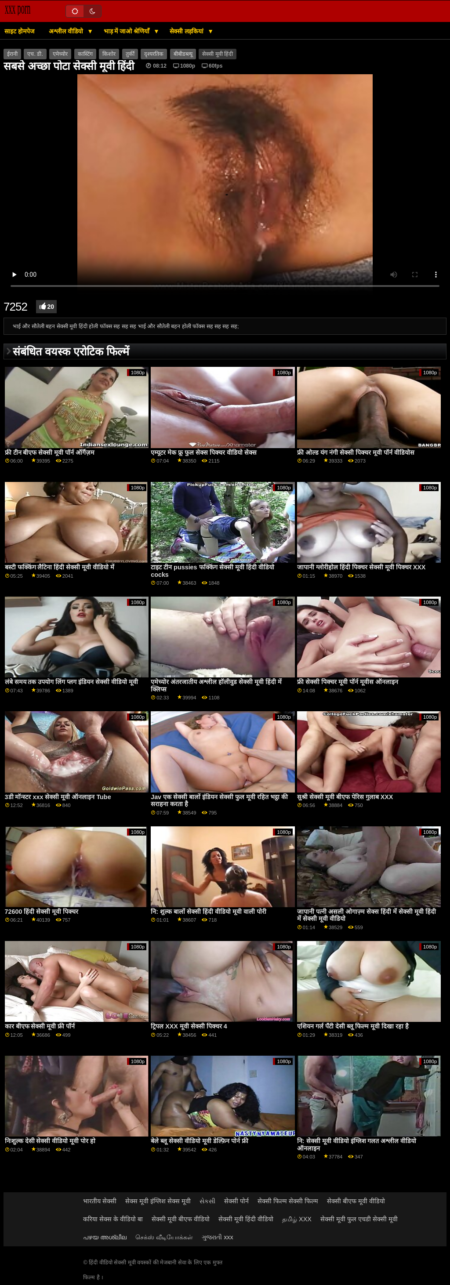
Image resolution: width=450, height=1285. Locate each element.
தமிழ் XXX (297, 1219)
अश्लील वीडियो (67, 31)
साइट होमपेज (19, 31)
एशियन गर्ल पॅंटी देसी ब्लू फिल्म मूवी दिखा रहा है (353, 1026)
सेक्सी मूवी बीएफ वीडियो (181, 1219)
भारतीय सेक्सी (99, 1201)
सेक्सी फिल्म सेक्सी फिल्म (288, 1201)
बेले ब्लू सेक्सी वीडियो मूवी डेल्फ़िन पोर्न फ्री (199, 1140)
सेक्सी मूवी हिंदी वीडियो (245, 1219)
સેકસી (207, 1201)
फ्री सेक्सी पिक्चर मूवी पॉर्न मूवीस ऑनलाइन (347, 681)
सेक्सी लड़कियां (187, 31)
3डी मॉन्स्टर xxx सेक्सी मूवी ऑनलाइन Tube (58, 796)
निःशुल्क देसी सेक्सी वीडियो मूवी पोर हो (50, 1140)
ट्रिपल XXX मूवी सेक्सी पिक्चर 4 (189, 1026)
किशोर (109, 54)
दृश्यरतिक (153, 54)
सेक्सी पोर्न (236, 1201)
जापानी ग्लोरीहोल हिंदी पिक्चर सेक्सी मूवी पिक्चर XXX (361, 567)
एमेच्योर (60, 54)
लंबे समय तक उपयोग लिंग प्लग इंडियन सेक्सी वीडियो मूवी (71, 681)
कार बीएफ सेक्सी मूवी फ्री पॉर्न (40, 1026)
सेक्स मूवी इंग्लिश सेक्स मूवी (158, 1201)
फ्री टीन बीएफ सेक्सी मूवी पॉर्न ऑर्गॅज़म (50, 452)
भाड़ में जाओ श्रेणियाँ (128, 31)
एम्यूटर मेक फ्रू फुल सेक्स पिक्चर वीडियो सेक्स (204, 452)
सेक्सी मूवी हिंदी (217, 54)
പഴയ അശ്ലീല (105, 1237)
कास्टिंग (85, 54)
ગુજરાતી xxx (217, 1237)
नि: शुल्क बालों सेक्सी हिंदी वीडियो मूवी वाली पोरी (208, 911)
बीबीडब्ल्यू (183, 54)
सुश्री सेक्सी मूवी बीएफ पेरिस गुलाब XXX (345, 796)
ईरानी (12, 54)
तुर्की (130, 54)
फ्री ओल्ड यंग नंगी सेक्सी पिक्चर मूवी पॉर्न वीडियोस (355, 452)
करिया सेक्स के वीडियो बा (113, 1219)
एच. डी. (35, 54)
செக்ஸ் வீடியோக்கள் (164, 1237)
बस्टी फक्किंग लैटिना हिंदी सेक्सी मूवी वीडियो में (60, 567)
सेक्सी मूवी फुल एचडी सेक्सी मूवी (359, 1219)
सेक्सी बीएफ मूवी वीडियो (356, 1201)
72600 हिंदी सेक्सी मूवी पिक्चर (42, 911)
